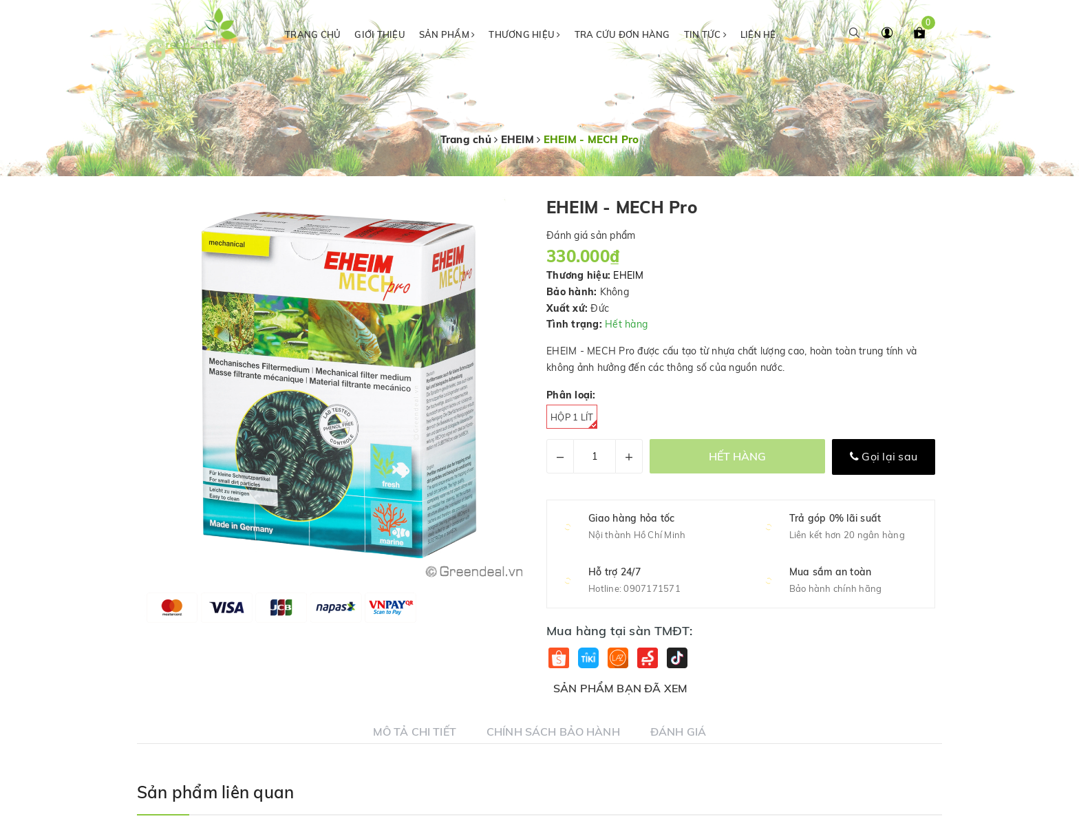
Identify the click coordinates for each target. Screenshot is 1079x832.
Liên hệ (758, 34)
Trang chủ (313, 34)
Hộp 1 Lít (574, 420)
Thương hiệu (524, 34)
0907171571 (652, 588)
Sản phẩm (447, 34)
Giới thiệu (379, 34)
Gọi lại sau (883, 456)
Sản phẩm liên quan (215, 792)
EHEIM (628, 275)
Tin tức (705, 34)
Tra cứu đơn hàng (622, 34)
